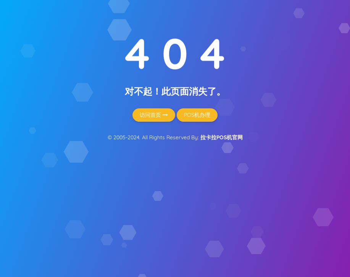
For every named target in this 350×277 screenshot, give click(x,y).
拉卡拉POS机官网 (221, 137)
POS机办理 (197, 114)
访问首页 (154, 114)
